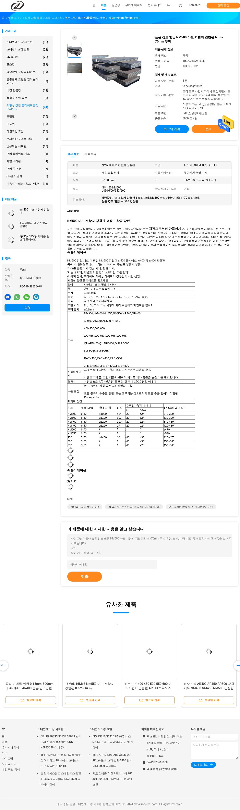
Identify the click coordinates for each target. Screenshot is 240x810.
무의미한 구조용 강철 (27, 139)
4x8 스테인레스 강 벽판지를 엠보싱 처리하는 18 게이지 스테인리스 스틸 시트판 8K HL (61, 760)
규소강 (27, 64)
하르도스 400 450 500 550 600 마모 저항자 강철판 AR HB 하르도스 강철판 (148, 688)
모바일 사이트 (10, 764)
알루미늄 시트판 (27, 146)
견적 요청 (223, 5)
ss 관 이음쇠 (27, 176)
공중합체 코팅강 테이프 (27, 72)
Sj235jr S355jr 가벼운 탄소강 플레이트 (34, 238)
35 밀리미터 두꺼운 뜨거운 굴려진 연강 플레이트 (134, 506)
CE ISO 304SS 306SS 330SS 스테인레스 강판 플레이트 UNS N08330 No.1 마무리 (61, 742)
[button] (149, 253)
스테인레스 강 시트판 (27, 42)
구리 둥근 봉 (27, 169)
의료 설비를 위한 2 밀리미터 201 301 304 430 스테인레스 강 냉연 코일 (112, 779)
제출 (85, 576)
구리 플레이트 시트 (27, 154)
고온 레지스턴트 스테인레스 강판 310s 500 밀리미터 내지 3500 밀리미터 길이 (61, 779)
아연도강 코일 (27, 131)
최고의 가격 (172, 129)
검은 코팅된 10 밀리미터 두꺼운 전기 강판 (191, 506)
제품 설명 (90, 153)
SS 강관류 (27, 57)
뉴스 (4, 753)
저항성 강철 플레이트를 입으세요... (27, 107)
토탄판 (27, 116)
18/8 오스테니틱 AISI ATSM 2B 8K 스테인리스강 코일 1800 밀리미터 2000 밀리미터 (112, 760)
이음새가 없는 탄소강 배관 (27, 184)
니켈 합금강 (27, 90)
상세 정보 (73, 153)
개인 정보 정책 (11, 769)
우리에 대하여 (10, 747)
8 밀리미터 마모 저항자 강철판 (33, 224)
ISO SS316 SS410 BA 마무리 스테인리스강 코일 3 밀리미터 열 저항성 (112, 742)
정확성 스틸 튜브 (27, 98)
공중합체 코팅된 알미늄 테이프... (27, 81)
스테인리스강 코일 (27, 50)
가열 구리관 (27, 161)
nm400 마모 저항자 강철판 (34, 211)
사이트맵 (7, 758)
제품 (4, 742)
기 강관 (27, 124)
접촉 (27, 307)
